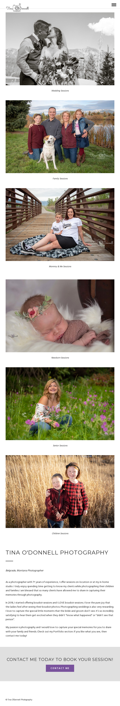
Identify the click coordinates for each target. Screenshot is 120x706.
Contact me (60, 668)
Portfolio (58, 632)
